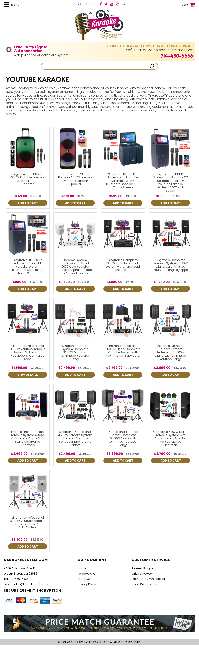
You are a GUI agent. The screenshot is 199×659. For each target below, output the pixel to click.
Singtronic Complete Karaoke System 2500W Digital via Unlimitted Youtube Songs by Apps (170, 264)
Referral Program (144, 568)
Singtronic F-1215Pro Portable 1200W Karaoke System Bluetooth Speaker (75, 179)
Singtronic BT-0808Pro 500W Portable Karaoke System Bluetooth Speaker (27, 179)
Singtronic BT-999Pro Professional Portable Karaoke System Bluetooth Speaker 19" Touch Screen (27, 266)
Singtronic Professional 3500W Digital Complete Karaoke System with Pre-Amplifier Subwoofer (123, 350)
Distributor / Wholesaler (148, 579)
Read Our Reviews (144, 584)
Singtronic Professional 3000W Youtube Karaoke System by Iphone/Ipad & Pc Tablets (27, 522)
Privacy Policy (87, 584)
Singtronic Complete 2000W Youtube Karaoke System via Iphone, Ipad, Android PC (123, 264)
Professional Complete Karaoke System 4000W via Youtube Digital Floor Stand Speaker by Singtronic (27, 438)
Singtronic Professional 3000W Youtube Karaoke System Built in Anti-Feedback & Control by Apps (27, 352)
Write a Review (142, 573)
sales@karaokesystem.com (32, 584)
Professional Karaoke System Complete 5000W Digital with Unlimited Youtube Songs (123, 438)
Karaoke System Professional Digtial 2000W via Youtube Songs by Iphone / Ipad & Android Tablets (75, 266)
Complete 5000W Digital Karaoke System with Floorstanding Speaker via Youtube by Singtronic (170, 438)
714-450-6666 (177, 56)
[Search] (95, 66)
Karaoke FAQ (87, 573)
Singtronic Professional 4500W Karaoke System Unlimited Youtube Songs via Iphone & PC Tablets (75, 438)
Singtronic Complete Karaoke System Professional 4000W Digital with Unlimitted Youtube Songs (170, 352)
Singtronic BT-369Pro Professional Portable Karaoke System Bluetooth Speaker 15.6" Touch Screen (123, 180)
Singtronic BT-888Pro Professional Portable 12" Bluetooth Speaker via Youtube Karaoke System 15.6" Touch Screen (170, 182)
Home (82, 568)
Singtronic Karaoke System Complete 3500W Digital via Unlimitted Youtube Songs (75, 352)
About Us (84, 579)
